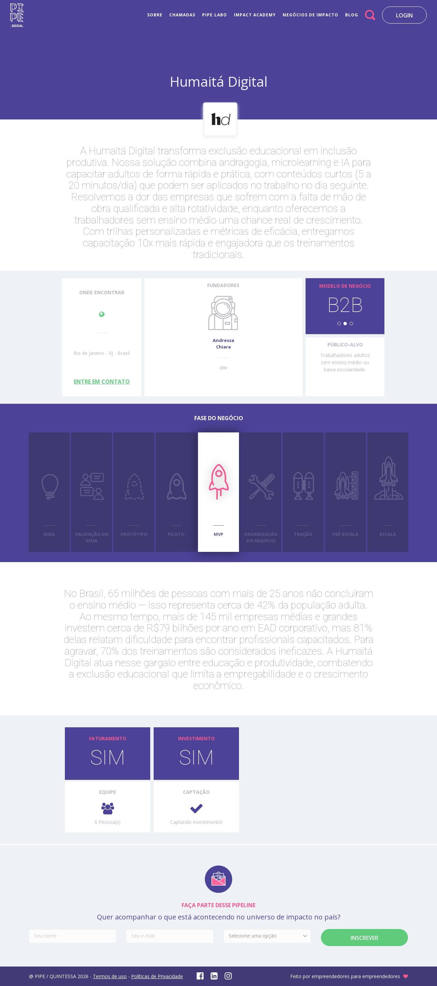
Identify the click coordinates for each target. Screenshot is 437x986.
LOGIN (404, 15)
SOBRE (155, 15)
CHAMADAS (182, 15)
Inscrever (364, 938)
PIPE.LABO (214, 15)
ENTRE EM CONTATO (102, 381)
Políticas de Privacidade (157, 976)
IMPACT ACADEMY (255, 15)
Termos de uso (110, 976)
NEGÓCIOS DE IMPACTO (310, 15)
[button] (339, 323)
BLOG (351, 15)
